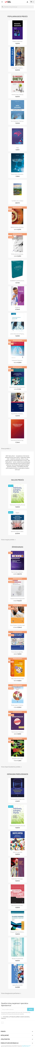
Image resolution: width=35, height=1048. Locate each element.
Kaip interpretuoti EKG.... (17, 905)
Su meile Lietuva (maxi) (17, 201)
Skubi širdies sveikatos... (17, 413)
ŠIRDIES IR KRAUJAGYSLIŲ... (17, 227)
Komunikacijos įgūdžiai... (17, 652)
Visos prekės (6, 449)
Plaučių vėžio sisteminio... (17, 174)
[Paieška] (17, 6)
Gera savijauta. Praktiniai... (17, 121)
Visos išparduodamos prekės (11, 767)
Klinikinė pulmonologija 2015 (18, 598)
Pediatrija (17, 307)
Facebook (2, 1022)
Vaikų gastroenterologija (17, 678)
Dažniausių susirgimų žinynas (17, 505)
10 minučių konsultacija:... (17, 254)
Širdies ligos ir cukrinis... (17, 705)
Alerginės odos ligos (17, 758)
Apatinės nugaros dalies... (17, 531)
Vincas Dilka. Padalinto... (17, 68)
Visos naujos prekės (8, 540)
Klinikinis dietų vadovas (17, 94)
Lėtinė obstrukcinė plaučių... (17, 334)
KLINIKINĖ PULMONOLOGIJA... (17, 280)
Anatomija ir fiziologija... (17, 879)
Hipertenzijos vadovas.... (17, 572)
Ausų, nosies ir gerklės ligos (17, 625)
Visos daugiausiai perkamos (11, 993)
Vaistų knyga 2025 (17, 852)
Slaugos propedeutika (17, 958)
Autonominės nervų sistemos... (17, 387)
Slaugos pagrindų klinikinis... (17, 932)
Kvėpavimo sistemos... (17, 360)
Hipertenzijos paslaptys (17, 732)
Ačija (17, 147)
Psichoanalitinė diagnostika (17, 799)
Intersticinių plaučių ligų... (17, 440)
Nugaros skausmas (17, 41)
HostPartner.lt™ (26, 1046)
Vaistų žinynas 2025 (17, 985)
